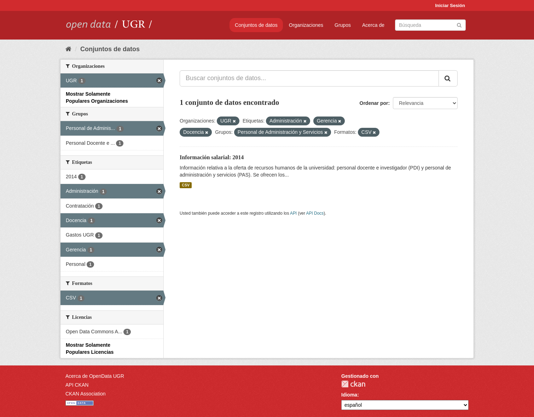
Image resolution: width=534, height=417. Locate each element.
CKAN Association (85, 394)
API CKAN (76, 385)
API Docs (315, 213)
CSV (186, 185)
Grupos (343, 25)
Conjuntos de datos (256, 25)
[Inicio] (68, 49)
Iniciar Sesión (450, 5)
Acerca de (373, 25)
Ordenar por (374, 103)
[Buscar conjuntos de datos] (430, 25)
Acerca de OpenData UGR (94, 376)
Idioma (349, 395)
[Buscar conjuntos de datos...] (309, 78)
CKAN (353, 384)
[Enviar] (459, 25)
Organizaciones (306, 25)
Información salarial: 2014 (212, 157)
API (293, 213)
